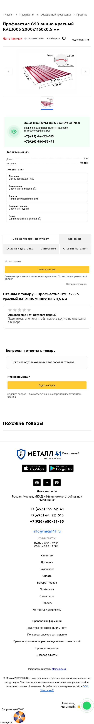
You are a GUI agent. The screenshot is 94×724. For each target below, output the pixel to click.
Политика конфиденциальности (47, 627)
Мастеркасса (59, 669)
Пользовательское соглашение (47, 634)
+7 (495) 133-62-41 (47, 509)
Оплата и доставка (19, 248)
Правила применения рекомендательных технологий (47, 641)
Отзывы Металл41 (75, 248)
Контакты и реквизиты (47, 609)
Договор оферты (47, 655)
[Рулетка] (13, 716)
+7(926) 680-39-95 (39, 141)
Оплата (47, 575)
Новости (47, 603)
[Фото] (47, 71)
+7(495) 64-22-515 (39, 136)
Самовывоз (48, 248)
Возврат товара (47, 582)
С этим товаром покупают (31, 239)
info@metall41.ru (47, 531)
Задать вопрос (47, 385)
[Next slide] (85, 71)
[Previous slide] (8, 71)
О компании (47, 596)
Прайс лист (47, 589)
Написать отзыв (47, 269)
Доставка (47, 562)
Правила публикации (76, 284)
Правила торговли (47, 648)
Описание (74, 239)
